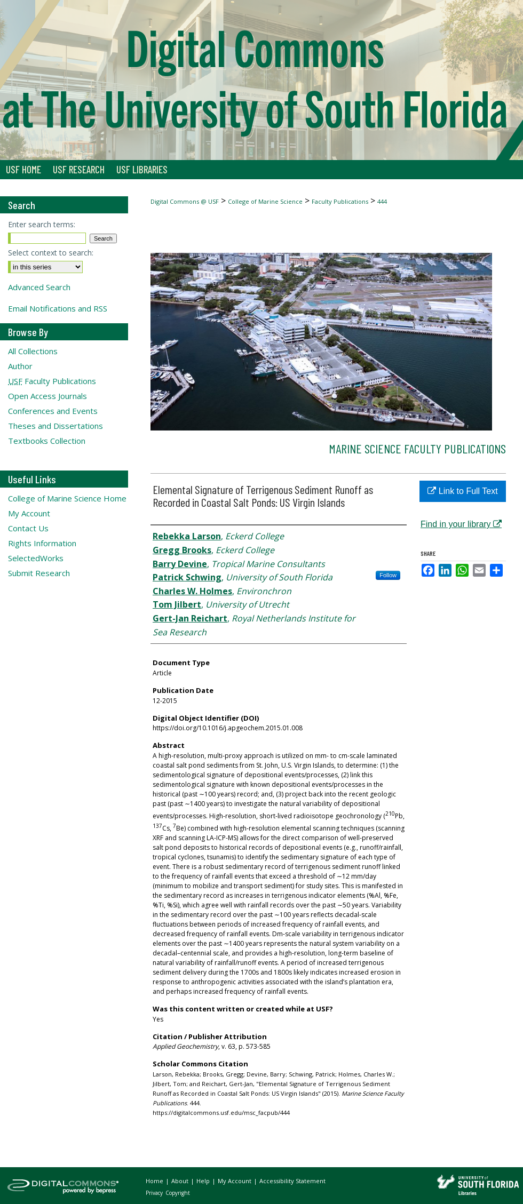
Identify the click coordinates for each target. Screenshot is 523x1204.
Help (203, 1181)
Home (155, 1181)
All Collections (33, 351)
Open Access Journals (47, 395)
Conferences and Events (53, 410)
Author (20, 366)
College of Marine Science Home (67, 498)
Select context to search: (50, 253)
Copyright (177, 1193)
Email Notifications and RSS (57, 308)
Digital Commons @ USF (184, 201)
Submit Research (39, 573)
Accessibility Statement (292, 1181)
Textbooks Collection (46, 440)
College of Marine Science (265, 201)
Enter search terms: (41, 224)
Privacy (155, 1193)
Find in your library (461, 524)
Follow (388, 575)
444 (382, 201)
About (180, 1181)
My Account (29, 513)
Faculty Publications (340, 201)
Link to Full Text (462, 491)
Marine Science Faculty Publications (417, 448)
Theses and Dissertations (55, 425)
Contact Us (28, 528)
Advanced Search (39, 287)
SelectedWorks (36, 558)
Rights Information (42, 543)
